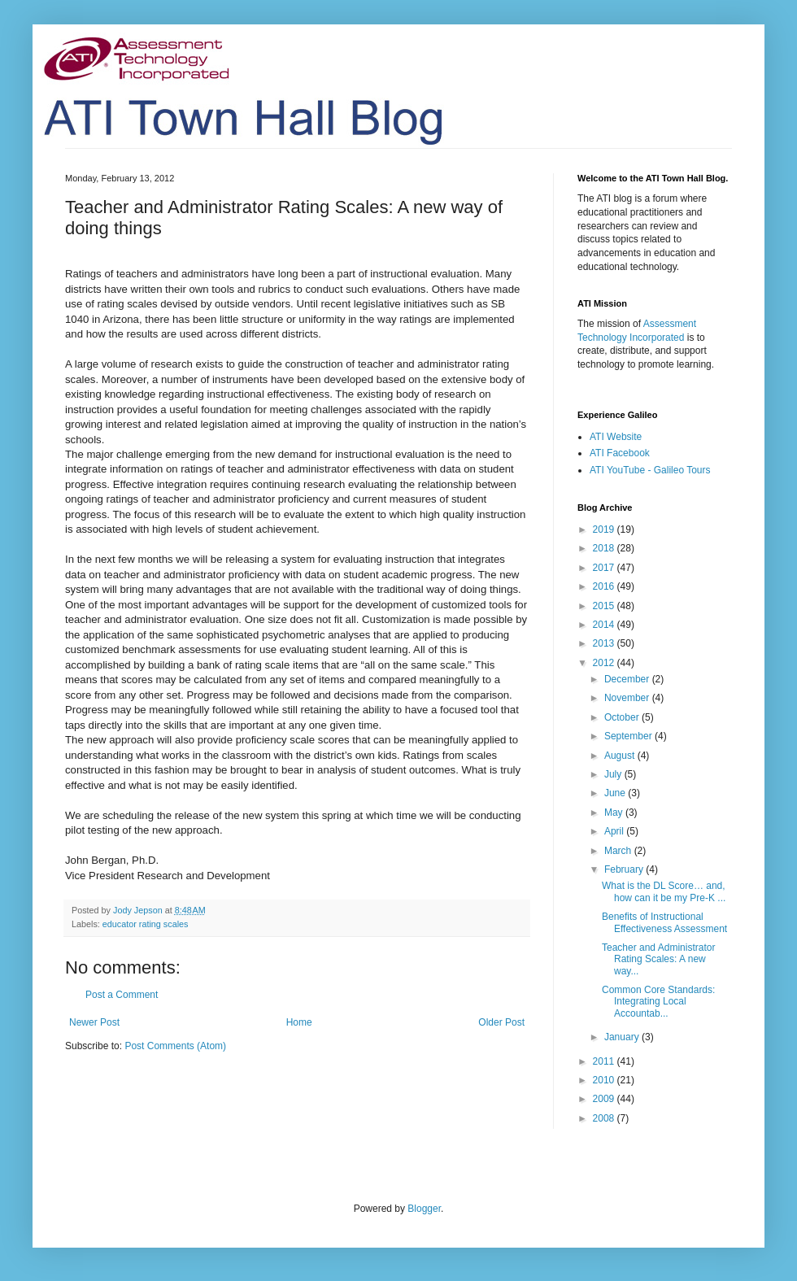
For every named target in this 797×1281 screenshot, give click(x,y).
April (615, 831)
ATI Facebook (620, 453)
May (614, 812)
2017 (605, 567)
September (629, 736)
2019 (605, 529)
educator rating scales (145, 924)
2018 (605, 548)
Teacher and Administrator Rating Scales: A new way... (658, 959)
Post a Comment (121, 994)
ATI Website (616, 436)
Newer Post (94, 1022)
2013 (605, 643)
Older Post (501, 1022)
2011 (605, 1061)
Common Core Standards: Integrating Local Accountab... (658, 1001)
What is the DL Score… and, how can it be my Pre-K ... (663, 891)
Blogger (424, 1208)
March (619, 850)
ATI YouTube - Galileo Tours (650, 470)
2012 (605, 663)
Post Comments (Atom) (175, 1046)
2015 (605, 606)
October (623, 717)
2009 (605, 1099)
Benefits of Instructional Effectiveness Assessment (664, 922)
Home (299, 1022)
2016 (605, 586)
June (616, 793)
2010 (605, 1080)
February (625, 869)
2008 (605, 1118)
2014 (605, 624)
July (614, 774)
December (628, 679)
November (628, 698)
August (621, 755)
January (623, 1037)
